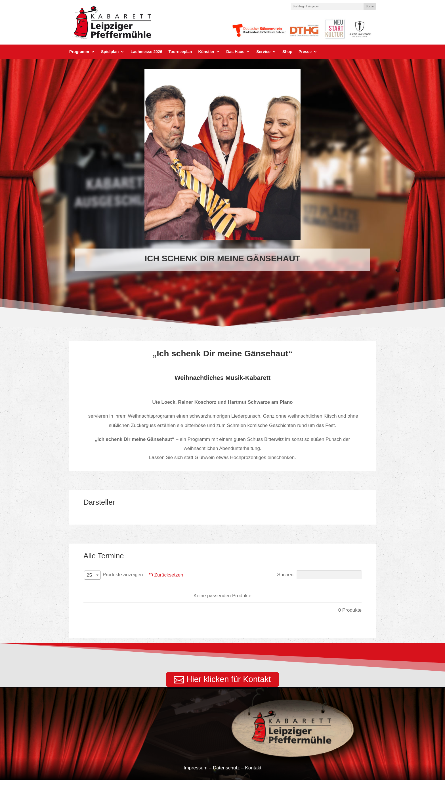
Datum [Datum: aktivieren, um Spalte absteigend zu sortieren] (151, 589)
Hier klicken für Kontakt (228, 686)
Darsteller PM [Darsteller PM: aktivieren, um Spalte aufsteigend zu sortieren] (201, 589)
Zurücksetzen (168, 575)
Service (263, 52)
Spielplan (110, 52)
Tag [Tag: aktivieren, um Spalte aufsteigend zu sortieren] (118, 589)
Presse (305, 52)
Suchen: (319, 574)
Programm (79, 52)
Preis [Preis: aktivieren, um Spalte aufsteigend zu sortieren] (291, 589)
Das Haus (235, 52)
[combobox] (92, 575)
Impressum (195, 775)
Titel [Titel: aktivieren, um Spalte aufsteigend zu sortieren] (257, 589)
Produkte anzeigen (113, 575)
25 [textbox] (89, 575)
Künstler (206, 52)
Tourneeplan (180, 52)
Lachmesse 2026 (146, 52)
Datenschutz (226, 775)
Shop (287, 52)
